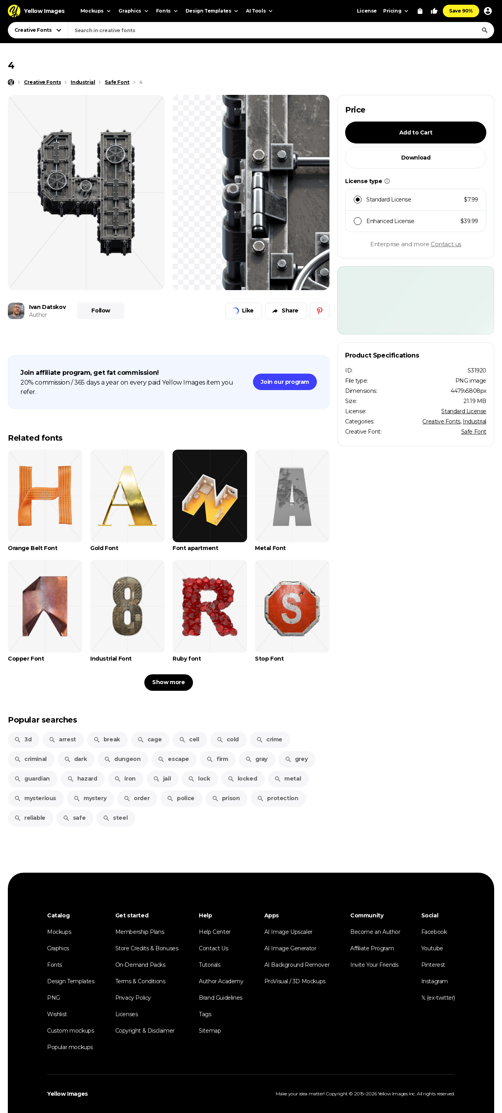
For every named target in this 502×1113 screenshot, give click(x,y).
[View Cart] (420, 11)
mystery (89, 798)
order (136, 798)
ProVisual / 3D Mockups (295, 981)
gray (256, 759)
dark (75, 759)
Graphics (58, 948)
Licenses (126, 1014)
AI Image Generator (290, 948)
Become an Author (375, 931)
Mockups (59, 931)
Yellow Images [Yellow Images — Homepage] (67, 1093)
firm (217, 759)
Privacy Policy (133, 997)
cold (227, 739)
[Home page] (11, 82)
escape (173, 759)
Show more (168, 682)
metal (287, 778)
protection (277, 798)
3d (22, 739)
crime (269, 739)
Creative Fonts (441, 421)
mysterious (35, 798)
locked (242, 778)
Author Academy (221, 981)
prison (226, 798)
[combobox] (281, 30)
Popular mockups (70, 1047)
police (181, 798)
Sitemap (210, 1030)
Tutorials (209, 964)
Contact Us (213, 948)
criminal (30, 759)
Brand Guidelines (220, 997)
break (106, 739)
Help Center (215, 931)
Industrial (474, 421)
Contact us (446, 244)
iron (124, 778)
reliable (29, 817)
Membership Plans (139, 931)
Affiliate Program (372, 948)
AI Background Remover (297, 964)
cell (189, 739)
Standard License (463, 411)
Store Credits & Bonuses (146, 948)
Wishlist (57, 1014)
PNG (53, 997)
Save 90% (461, 11)
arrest (62, 739)
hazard (82, 778)
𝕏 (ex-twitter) (438, 997)
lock (199, 778)
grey (296, 759)
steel (115, 817)
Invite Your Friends (374, 964)
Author (38, 314)
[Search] (484, 30)
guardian (32, 778)
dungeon (122, 759)
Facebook (434, 931)
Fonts (54, 964)
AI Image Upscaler (288, 931)
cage (149, 739)
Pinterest (433, 964)
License (367, 11)
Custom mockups (70, 1030)
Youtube (432, 948)
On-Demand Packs (140, 964)
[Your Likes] (434, 11)
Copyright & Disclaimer (145, 1030)
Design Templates (71, 981)
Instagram (434, 981)
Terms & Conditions (140, 981)
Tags (205, 1014)
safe (74, 817)
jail (162, 778)
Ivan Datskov (47, 306)
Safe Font (473, 431)
